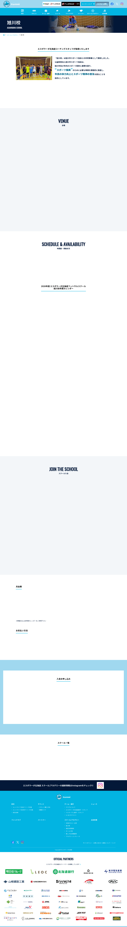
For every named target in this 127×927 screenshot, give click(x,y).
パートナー (42, 820)
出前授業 (94, 820)
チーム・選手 (69, 804)
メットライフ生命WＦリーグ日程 (23, 810)
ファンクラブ (16, 820)
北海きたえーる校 (71, 823)
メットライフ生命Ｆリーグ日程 (22, 807)
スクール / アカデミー (12, 35)
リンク (113, 843)
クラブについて (70, 807)
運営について (106, 843)
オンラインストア (88, 4)
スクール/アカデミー (72, 820)
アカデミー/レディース (73, 836)
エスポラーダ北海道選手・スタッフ (77, 810)
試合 (13, 804)
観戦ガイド (42, 810)
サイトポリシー (88, 843)
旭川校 (68, 825)
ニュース (94, 804)
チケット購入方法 (44, 807)
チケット (41, 804)
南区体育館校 (70, 828)
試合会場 (15, 812)
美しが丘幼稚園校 (71, 834)
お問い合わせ (97, 843)
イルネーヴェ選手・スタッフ (75, 812)
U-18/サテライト (71, 815)
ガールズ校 (69, 831)
